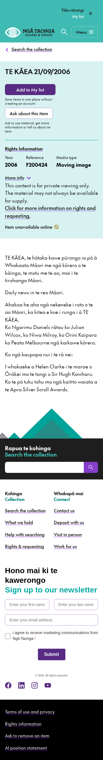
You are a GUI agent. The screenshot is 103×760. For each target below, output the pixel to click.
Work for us (65, 546)
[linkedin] (21, 685)
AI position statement (26, 748)
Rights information (23, 724)
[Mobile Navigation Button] (84, 31)
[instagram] (34, 685)
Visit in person (68, 534)
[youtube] (47, 685)
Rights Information (24, 148)
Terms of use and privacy (30, 711)
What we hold (19, 522)
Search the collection (32, 49)
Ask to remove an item (27, 735)
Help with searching (24, 534)
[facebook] (8, 685)
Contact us (64, 510)
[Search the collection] (64, 31)
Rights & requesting (24, 546)
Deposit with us (69, 522)
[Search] (91, 467)
